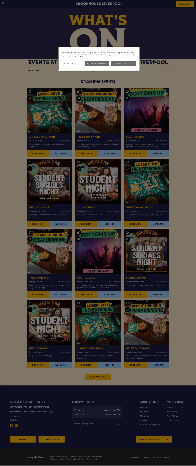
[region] (99, 59)
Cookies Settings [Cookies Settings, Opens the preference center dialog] (70, 64)
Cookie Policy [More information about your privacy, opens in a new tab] (79, 57)
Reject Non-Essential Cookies (97, 64)
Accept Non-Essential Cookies (123, 64)
